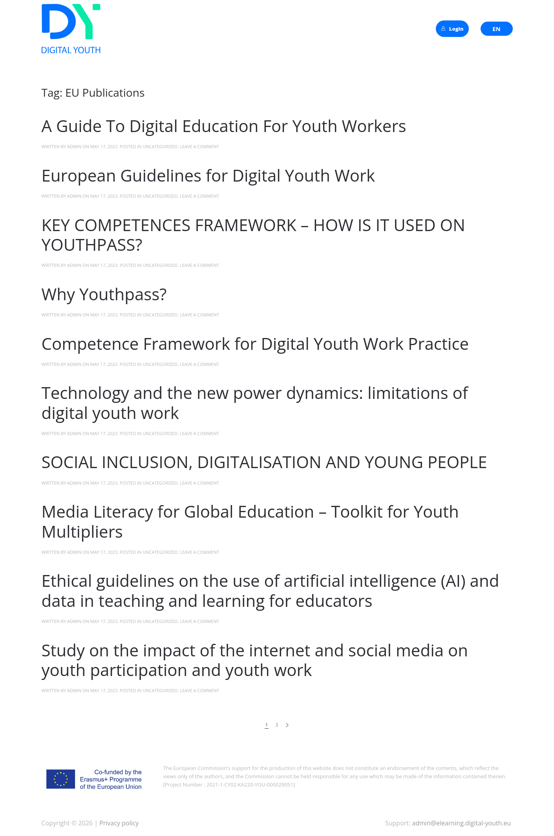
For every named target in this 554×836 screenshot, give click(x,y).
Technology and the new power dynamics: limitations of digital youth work (255, 402)
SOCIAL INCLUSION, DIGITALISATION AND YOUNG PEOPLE (264, 461)
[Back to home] (71, 28)
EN (496, 29)
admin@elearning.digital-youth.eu (461, 823)
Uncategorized (160, 146)
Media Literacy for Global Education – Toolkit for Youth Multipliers (250, 521)
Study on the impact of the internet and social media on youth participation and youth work (255, 660)
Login (452, 28)
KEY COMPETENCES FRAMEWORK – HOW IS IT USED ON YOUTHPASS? (253, 234)
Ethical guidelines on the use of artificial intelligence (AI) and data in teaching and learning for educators (270, 590)
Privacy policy (118, 823)
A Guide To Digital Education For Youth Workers (224, 125)
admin (74, 146)
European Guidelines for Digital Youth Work (208, 175)
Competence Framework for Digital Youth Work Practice (255, 343)
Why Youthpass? (104, 294)
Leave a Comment (199, 146)
